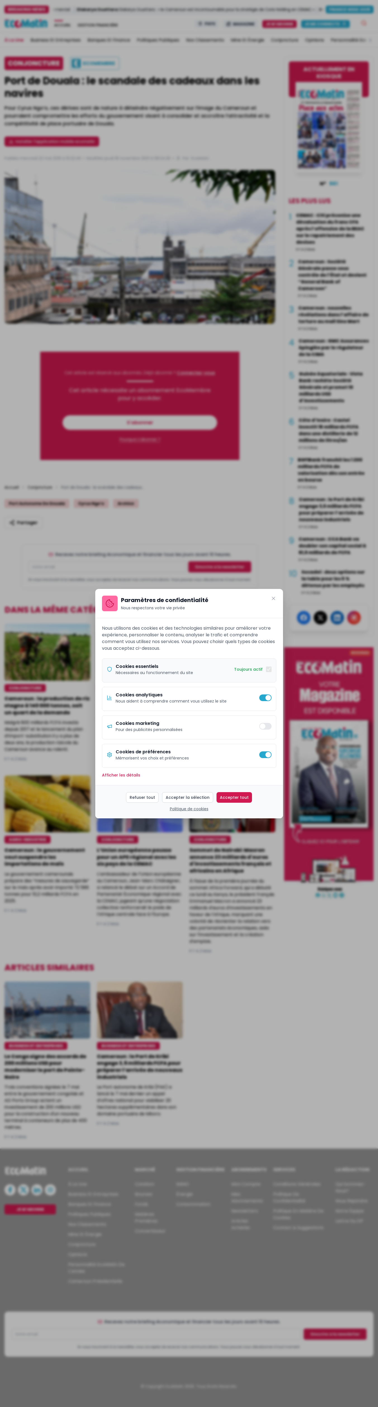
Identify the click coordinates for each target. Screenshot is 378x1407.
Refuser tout (142, 797)
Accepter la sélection (188, 797)
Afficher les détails (121, 775)
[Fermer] (273, 598)
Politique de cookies (189, 809)
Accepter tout (234, 797)
